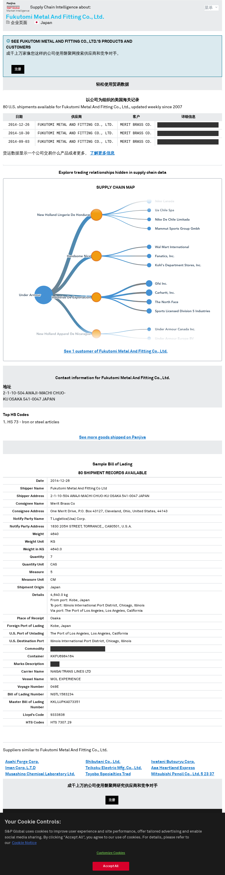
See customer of (116, 351)
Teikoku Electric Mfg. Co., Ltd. (114, 768)
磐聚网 (18, 7)
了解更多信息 (102, 153)
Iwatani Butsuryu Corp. (173, 762)
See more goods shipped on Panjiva (112, 437)
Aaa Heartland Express (173, 768)
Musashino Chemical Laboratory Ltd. (40, 774)
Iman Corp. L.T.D (20, 768)
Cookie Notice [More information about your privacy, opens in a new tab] (24, 846)
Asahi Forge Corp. (22, 762)
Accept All (110, 868)
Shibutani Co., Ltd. (103, 762)
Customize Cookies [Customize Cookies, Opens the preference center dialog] (111, 855)
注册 (18, 69)
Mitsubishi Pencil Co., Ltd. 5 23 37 (182, 774)
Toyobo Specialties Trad (108, 774)
